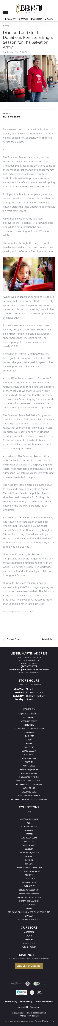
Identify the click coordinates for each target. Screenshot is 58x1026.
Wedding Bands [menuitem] (29, 721)
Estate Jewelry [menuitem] (29, 751)
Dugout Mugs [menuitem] (29, 845)
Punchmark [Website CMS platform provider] (34, 1016)
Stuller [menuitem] (29, 915)
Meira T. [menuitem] (29, 875)
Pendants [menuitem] (29, 725)
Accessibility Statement (28, 1007)
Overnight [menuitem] (29, 886)
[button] (10, 19)
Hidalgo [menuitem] (29, 856)
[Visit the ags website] (16, 983)
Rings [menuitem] (29, 743)
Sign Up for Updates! (29, 965)
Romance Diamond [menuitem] (29, 901)
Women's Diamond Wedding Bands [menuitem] (29, 799)
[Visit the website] (45, 983)
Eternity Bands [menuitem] (29, 773)
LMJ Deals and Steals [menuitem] (29, 713)
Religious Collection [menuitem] (29, 889)
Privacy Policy (29, 943)
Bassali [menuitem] (29, 830)
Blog (7, 25)
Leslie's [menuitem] (29, 863)
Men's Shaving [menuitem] (29, 878)
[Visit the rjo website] (39, 992)
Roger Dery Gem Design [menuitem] (29, 897)
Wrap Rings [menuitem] (29, 788)
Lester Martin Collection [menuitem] (29, 867)
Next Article (46, 639)
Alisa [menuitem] (28, 815)
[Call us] (29, 669)
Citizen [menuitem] (29, 834)
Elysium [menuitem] (29, 849)
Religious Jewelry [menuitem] (29, 769)
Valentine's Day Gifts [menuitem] (29, 919)
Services (29, 939)
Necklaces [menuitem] (29, 736)
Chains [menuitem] (29, 739)
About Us (29, 932)
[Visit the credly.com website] (32, 992)
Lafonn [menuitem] (29, 860)
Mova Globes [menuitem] (29, 882)
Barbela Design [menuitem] (29, 826)
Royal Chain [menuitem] (29, 904)
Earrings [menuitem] (29, 732)
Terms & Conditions (44, 1001)
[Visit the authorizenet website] (27, 983)
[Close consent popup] (53, 1021)
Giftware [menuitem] (29, 754)
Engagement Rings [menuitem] (29, 777)
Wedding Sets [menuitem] (29, 791)
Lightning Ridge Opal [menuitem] (29, 871)
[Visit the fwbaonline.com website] (36, 983)
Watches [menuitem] (29, 762)
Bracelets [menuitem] (29, 747)
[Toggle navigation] (5, 12)
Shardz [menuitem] (29, 908)
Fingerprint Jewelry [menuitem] (29, 852)
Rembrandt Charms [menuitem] (29, 893)
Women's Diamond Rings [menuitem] (29, 780)
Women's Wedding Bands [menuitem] (29, 784)
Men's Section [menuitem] (29, 758)
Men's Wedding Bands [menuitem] (29, 795)
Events (29, 935)
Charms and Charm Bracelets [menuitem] (29, 728)
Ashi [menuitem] (29, 823)
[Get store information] (29, 672)
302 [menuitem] (29, 811)
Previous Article (13, 639)
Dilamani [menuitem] (29, 841)
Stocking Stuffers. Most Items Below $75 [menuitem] (29, 912)
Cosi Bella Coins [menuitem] (29, 837)
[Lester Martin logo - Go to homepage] (29, 8)
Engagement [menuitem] (28, 717)
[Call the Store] (29, 666)
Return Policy (29, 947)
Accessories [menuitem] (29, 765)
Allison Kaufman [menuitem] (29, 819)
